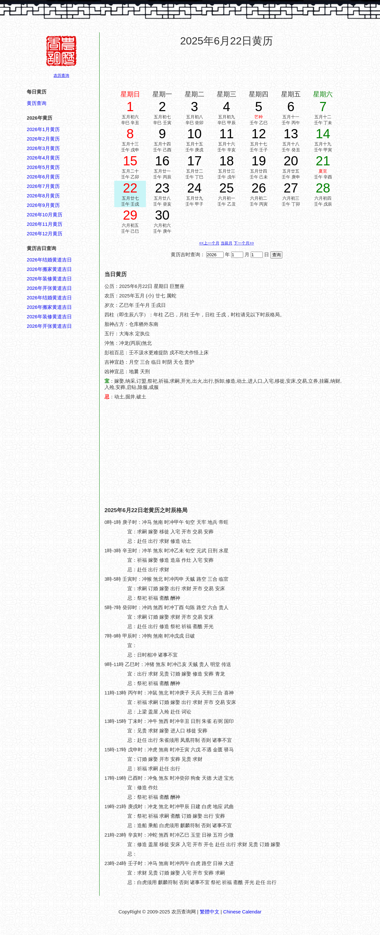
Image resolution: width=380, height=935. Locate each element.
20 (291, 161)
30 (162, 215)
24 (194, 188)
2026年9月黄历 (43, 205)
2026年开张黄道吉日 (49, 288)
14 (323, 133)
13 (291, 133)
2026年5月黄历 (43, 167)
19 (258, 161)
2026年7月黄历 (43, 186)
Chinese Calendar (242, 911)
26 (258, 188)
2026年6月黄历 (43, 176)
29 (130, 215)
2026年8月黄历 (43, 195)
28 (323, 188)
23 (162, 188)
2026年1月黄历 (43, 129)
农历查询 (61, 75)
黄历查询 (36, 103)
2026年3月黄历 (43, 148)
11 (226, 133)
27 (291, 188)
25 (226, 188)
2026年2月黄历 (43, 139)
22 (130, 188)
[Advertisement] (226, 68)
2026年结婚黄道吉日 (49, 259)
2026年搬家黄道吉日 (49, 269)
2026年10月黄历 (44, 214)
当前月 (226, 243)
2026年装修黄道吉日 (49, 278)
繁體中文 (209, 911)
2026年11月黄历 (44, 224)
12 (258, 133)
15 (130, 161)
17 (194, 161)
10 (194, 133)
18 (226, 161)
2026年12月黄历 (44, 233)
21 (323, 161)
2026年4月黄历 (43, 157)
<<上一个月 (209, 243)
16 (162, 161)
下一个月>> (244, 243)
